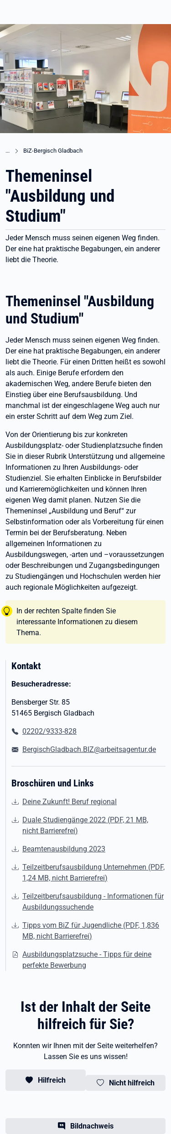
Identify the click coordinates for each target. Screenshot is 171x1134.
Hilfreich (52, 1080)
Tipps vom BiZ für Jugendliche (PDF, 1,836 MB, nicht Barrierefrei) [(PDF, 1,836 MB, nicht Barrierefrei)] (90, 930)
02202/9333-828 (49, 731)
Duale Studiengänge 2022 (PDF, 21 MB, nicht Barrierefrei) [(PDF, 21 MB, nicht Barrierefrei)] (85, 825)
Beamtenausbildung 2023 (63, 849)
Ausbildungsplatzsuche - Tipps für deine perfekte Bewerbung (86, 960)
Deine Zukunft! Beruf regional (69, 801)
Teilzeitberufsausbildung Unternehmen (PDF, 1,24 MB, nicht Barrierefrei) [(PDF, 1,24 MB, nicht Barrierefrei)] (93, 872)
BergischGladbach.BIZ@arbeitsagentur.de (89, 749)
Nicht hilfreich (132, 1083)
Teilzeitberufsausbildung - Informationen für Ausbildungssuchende (93, 901)
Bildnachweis (92, 1126)
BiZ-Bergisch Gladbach (53, 150)
